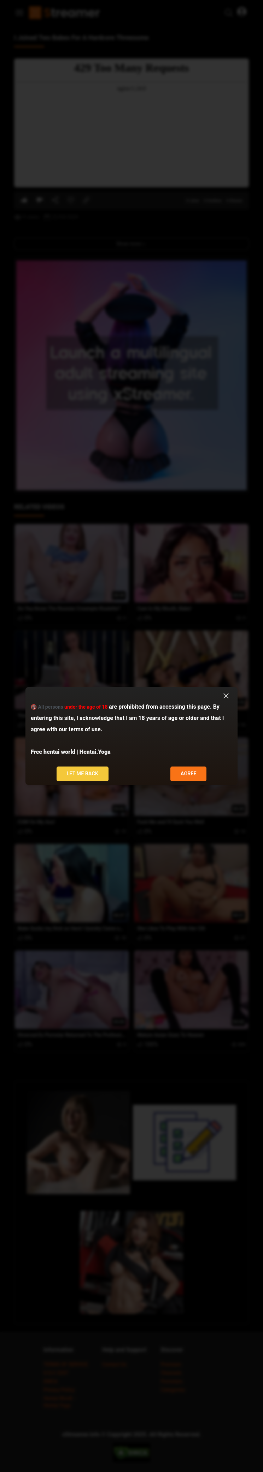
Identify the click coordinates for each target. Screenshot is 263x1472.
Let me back (82, 773)
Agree (189, 773)
